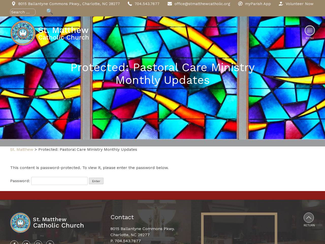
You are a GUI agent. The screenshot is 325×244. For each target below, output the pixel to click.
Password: (49, 180)
